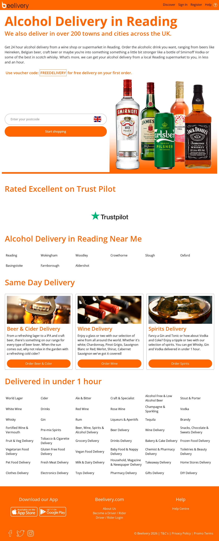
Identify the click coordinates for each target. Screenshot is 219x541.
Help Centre (180, 509)
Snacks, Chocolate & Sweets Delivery (194, 430)
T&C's (165, 533)
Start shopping (55, 131)
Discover (169, 5)
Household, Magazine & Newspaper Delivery (126, 462)
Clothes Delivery (17, 473)
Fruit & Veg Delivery (19, 441)
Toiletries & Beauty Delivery (193, 451)
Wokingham (49, 255)
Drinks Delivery (121, 441)
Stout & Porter (190, 398)
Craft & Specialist (122, 398)
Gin (43, 420)
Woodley (82, 255)
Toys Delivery (85, 473)
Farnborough (50, 266)
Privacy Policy (181, 533)
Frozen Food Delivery (195, 441)
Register (196, 5)
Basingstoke (14, 266)
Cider (44, 398)
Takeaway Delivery (158, 462)
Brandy (185, 420)
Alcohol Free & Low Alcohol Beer (158, 398)
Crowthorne (119, 255)
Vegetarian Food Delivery (17, 451)
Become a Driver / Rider (109, 513)
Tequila (150, 420)
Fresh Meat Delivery (54, 462)
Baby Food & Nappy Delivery (124, 451)
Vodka (184, 409)
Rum (79, 420)
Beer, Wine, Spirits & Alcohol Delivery (90, 430)
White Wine (14, 409)
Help (211, 5)
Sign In (183, 5)
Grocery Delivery (87, 441)
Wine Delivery (154, 430)
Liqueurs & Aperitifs (124, 420)
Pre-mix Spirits (51, 430)
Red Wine (82, 409)
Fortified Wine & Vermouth (17, 430)
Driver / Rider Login (109, 518)
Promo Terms (203, 533)
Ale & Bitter (83, 398)
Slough (150, 255)
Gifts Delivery (154, 473)
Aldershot (82, 266)
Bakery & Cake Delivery (161, 441)
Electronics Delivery (54, 473)
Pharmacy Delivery (124, 473)
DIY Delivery (188, 473)
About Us (109, 509)
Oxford (185, 255)
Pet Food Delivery (18, 462)
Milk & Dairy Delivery (90, 462)
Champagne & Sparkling (155, 409)
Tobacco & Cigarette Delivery (55, 440)
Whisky (11, 420)
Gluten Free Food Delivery (53, 451)
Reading (11, 255)
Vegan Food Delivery (90, 452)
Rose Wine (118, 409)
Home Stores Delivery (195, 462)
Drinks (45, 409)
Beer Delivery (120, 430)
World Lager (14, 398)
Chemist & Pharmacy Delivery (160, 451)
